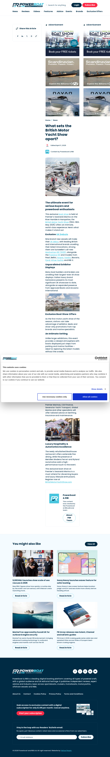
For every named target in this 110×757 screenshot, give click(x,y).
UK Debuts (62, 234)
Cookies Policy (40, 694)
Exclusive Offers (95, 11)
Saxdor (67, 257)
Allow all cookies (90, 397)
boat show (64, 214)
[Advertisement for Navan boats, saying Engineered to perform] (62, 102)
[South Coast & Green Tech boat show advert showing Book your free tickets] (62, 42)
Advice (60, 11)
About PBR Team (69, 518)
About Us (17, 694)
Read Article (21, 596)
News (55, 120)
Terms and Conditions (73, 694)
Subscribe (90, 5)
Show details (97, 389)
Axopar (60, 257)
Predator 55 (54, 255)
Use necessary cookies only (54, 397)
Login (76, 5)
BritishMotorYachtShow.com (58, 482)
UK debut (54, 241)
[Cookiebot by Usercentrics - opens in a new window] (96, 358)
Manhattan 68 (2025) (55, 252)
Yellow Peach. (66, 750)
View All (91, 544)
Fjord (47, 260)
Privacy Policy (55, 694)
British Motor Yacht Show (57, 222)
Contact (27, 694)
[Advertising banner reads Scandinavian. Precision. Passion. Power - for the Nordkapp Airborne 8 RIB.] (62, 72)
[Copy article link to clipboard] (36, 36)
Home (47, 120)
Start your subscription (30, 713)
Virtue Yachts (57, 260)
